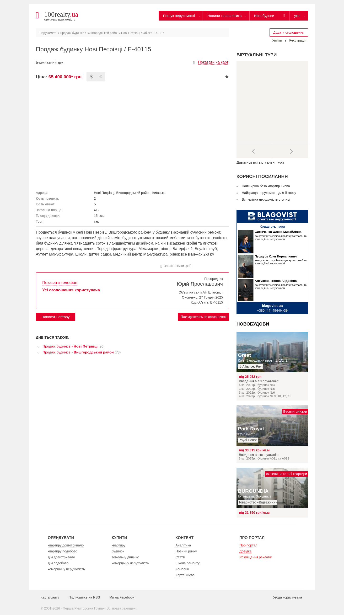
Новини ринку (186, 551)
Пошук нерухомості (179, 16)
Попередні (254, 151)
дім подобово (58, 563)
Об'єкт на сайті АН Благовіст (200, 292)
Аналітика (183, 545)
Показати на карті (213, 62)
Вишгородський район (102, 33)
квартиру (118, 545)
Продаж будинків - (70, 346)
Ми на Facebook (121, 597)
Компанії (182, 569)
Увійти (277, 40)
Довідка (245, 551)
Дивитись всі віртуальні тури (260, 162)
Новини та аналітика (224, 16)
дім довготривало (61, 557)
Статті (180, 557)
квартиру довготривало (66, 545)
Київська (159, 193)
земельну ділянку (125, 557)
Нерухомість (48, 33)
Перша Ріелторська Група (83, 608)
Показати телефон (59, 282)
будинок (118, 551)
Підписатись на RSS (84, 597)
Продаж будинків (72, 33)
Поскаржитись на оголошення (203, 317)
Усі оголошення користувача (71, 290)
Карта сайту (50, 597)
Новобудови (264, 16)
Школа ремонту (188, 563)
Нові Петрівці (130, 33)
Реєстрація (297, 40)
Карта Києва (185, 575)
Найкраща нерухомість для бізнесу (269, 193)
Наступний (290, 151)
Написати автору (56, 317)
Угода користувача (287, 597)
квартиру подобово (62, 551)
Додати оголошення (288, 32)
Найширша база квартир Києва (266, 186)
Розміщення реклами (255, 557)
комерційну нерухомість (66, 569)
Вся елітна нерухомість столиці (266, 199)
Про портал (248, 545)
